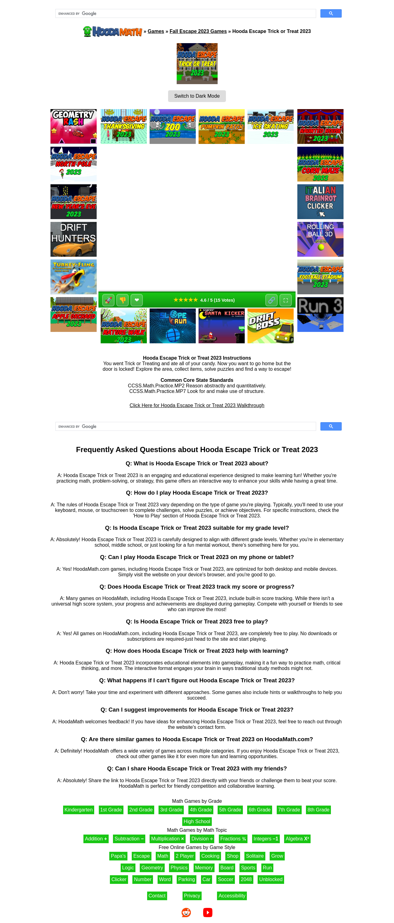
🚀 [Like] (108, 300)
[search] (185, 13)
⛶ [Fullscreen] (285, 300)
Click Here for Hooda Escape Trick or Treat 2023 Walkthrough (197, 405)
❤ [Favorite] (137, 300)
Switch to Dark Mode (197, 96)
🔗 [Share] (271, 300)
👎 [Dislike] (123, 300)
